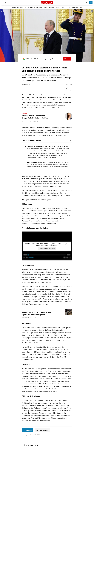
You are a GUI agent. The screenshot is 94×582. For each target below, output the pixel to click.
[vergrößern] (92, 11)
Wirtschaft (52, 7)
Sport (57, 7)
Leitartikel (24, 113)
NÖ (25, 7)
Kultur (62, 7)
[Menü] (2, 2)
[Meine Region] (5, 2)
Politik (45, 7)
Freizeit (68, 7)
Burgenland (31, 7)
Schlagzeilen (15, 7)
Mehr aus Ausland (42, 430)
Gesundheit (75, 7)
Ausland (24, 64)
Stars (81, 7)
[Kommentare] (66, 89)
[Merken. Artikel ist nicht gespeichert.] (70, 89)
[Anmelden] (86, 2)
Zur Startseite (27, 430)
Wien (21, 7)
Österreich (39, 7)
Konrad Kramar (26, 84)
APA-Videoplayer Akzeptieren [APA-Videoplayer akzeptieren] (47, 248)
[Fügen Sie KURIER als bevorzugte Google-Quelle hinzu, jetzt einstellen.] (47, 59)
